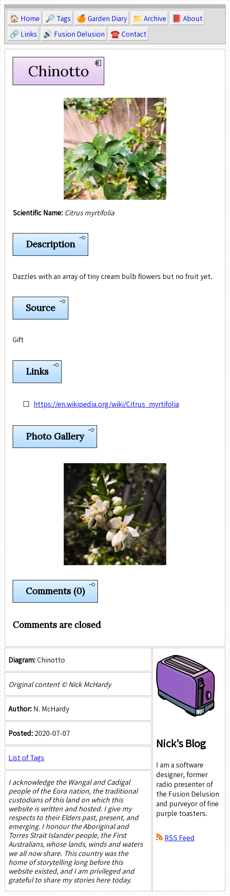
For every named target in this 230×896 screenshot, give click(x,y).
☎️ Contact (128, 34)
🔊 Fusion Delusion (74, 34)
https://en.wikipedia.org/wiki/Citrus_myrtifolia (106, 404)
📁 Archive (149, 18)
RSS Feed (180, 837)
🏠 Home (25, 18)
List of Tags (26, 757)
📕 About (187, 18)
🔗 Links (23, 34)
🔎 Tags (58, 18)
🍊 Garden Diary (102, 18)
